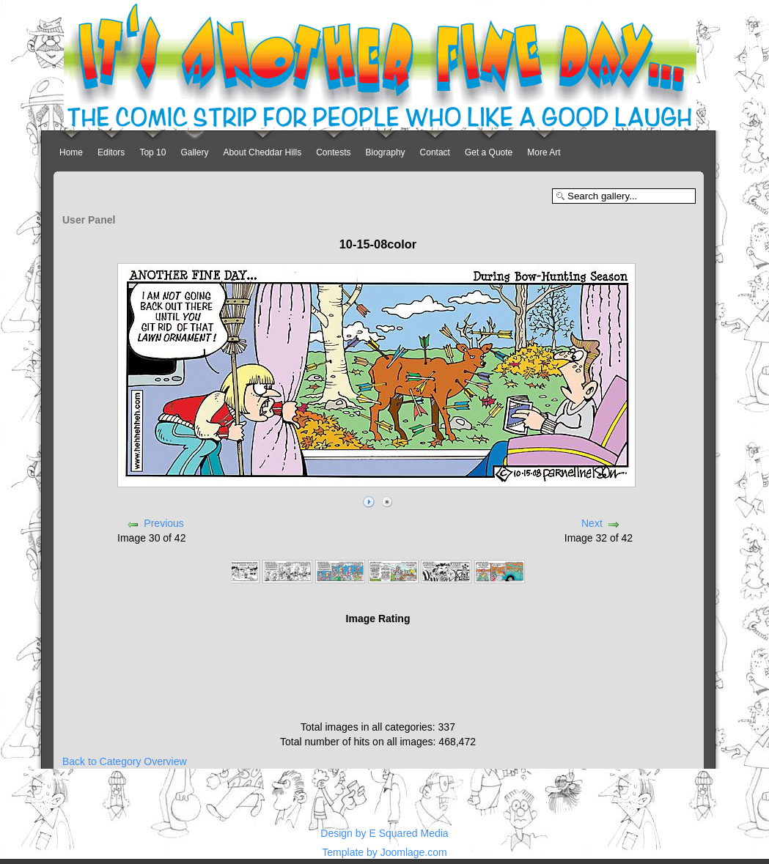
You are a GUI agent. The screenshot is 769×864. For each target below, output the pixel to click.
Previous (163, 523)
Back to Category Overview (124, 761)
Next (592, 523)
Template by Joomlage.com (384, 852)
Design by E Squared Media (384, 833)
